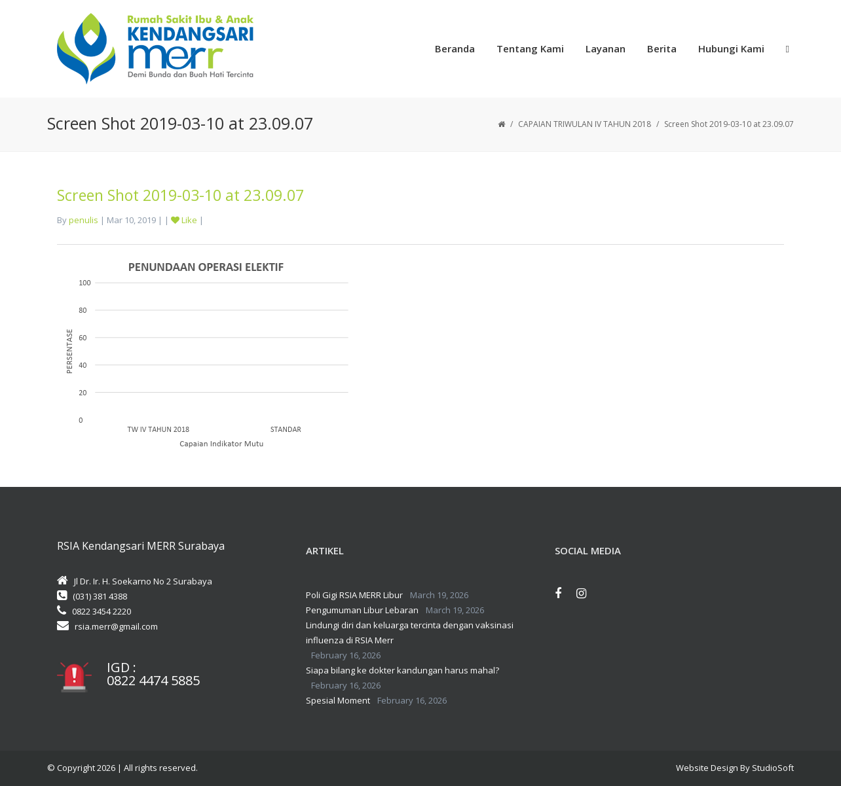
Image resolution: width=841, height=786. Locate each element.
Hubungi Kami (731, 48)
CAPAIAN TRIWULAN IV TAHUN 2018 (584, 124)
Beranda (455, 48)
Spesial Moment (338, 700)
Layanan (606, 48)
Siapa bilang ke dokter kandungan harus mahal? (402, 670)
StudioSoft (773, 768)
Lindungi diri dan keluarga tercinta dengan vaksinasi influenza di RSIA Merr (410, 632)
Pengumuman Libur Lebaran (362, 610)
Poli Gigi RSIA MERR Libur (354, 595)
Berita (662, 48)
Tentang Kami (530, 48)
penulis (83, 220)
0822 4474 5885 (153, 680)
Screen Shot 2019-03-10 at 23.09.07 (180, 195)
